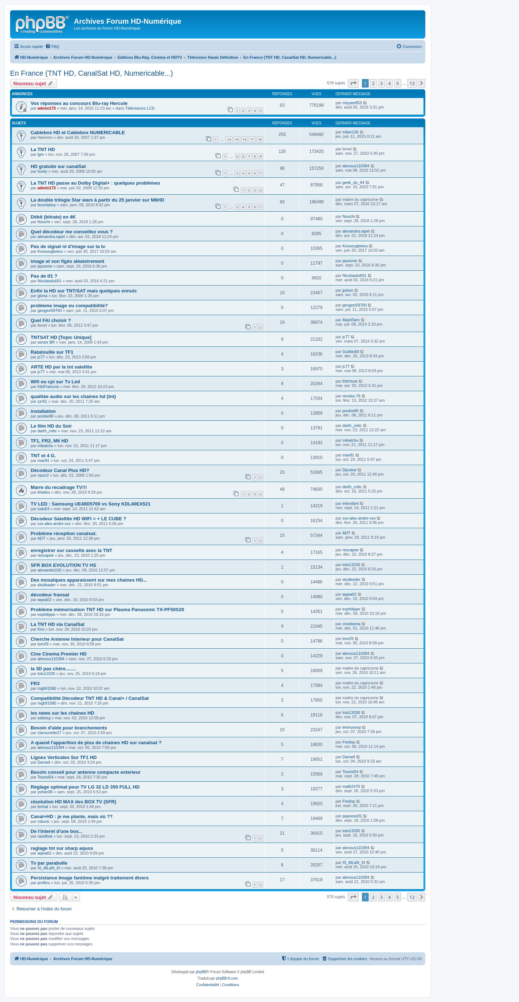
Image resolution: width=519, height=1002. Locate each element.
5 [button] (397, 83)
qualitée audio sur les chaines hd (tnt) (73, 396)
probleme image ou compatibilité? (69, 305)
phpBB (201, 972)
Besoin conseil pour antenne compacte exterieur (86, 772)
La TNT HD (43, 149)
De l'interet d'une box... (57, 831)
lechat (42, 806)
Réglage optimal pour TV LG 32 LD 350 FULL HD (85, 787)
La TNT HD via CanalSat (58, 624)
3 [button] (381, 83)
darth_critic (47, 431)
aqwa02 (44, 599)
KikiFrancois (48, 386)
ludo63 (43, 509)
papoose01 (352, 816)
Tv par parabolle (49, 863)
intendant (350, 503)
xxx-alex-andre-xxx (54, 523)
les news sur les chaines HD (62, 713)
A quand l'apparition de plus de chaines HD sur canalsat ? (96, 742)
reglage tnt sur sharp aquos (62, 848)
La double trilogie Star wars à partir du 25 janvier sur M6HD (97, 200)
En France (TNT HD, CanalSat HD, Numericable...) (91, 73)
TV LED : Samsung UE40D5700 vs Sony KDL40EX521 (91, 504)
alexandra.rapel (51, 236)
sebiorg (43, 718)
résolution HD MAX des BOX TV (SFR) (73, 801)
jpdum (347, 290)
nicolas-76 (351, 396)
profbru (43, 882)
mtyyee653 (352, 103)
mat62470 (351, 786)
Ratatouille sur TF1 (52, 352)
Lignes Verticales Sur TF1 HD (64, 757)
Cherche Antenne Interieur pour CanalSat (77, 639)
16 (244, 139)
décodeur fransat (50, 594)
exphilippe (46, 614)
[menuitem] (52, 46)
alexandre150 (49, 570)
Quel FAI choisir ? (51, 320)
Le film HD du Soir (51, 426)
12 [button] (412, 83)
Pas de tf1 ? (44, 276)
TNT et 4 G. (43, 455)
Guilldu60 (350, 351)
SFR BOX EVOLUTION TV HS (63, 565)
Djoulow (349, 470)
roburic (43, 821)
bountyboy (46, 205)
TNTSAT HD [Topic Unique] (61, 337)
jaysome (44, 266)
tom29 (43, 644)
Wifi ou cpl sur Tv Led (55, 381)
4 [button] (389, 83)
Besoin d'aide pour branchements (69, 727)
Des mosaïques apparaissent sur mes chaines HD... (89, 580)
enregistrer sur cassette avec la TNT (71, 550)
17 (252, 139)
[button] (353, 83)
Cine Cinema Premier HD (58, 654)
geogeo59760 (49, 310)
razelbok (45, 836)
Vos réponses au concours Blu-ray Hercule (79, 103)
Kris (40, 629)
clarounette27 (49, 732)
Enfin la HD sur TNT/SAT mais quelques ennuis (84, 290)
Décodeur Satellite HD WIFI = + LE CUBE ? (78, 518)
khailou (43, 492)
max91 (43, 460)
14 (229, 139)
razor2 (43, 475)
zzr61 (42, 401)
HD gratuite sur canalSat (58, 166)
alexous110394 (355, 166)
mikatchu (45, 445)
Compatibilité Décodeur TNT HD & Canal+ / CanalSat (90, 698)
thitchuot (350, 381)
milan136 (350, 132)
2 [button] (373, 83)
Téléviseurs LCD (140, 108)
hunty (42, 171)
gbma (42, 295)
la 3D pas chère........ (53, 668)
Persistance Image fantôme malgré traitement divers (90, 877)
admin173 (46, 108)
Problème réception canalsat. (64, 533)
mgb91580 (46, 688)
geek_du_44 (353, 182)
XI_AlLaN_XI (48, 868)
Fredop (348, 742)
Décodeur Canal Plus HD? (60, 470)
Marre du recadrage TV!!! (59, 487)
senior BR (46, 342)
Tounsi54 (45, 777)
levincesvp (351, 727)
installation (43, 411)
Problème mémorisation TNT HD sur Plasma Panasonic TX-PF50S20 (107, 609)
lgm (40, 154)
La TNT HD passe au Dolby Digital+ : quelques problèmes (95, 183)
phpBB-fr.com (227, 978)
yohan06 (45, 792)
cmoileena (351, 624)
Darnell (43, 762)
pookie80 (45, 416)
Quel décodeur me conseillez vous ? (72, 231)
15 (237, 139)
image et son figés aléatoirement (67, 261)
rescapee (45, 555)
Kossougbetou (50, 251)
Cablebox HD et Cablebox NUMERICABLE (78, 132)
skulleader (46, 585)
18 (260, 139)
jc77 (346, 337)
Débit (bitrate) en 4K (53, 217)
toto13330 (351, 564)
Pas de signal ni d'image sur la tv (68, 246)
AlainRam (351, 320)
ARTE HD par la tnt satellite (61, 367)
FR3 (35, 683)
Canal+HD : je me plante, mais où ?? (72, 816)
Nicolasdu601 (49, 281)
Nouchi (43, 222)
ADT (41, 538)
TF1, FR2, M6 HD (49, 440)
